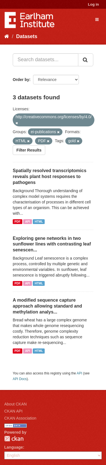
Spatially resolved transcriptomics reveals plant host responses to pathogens (49, 176)
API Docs (20, 379)
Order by (21, 79)
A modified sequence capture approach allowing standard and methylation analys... (47, 306)
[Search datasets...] (45, 59)
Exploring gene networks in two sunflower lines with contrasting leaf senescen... (52, 244)
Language (13, 447)
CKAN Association (20, 418)
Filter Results (29, 150)
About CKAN (15, 404)
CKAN (13, 439)
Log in (93, 4)
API (27, 221)
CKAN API (13, 411)
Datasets (26, 36)
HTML (39, 221)
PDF (17, 221)
